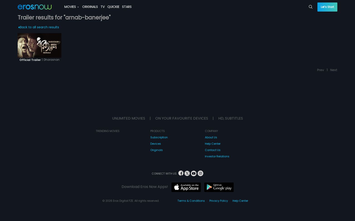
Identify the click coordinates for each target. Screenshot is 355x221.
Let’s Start (327, 7)
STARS (127, 7)
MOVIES (71, 7)
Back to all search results (38, 27)
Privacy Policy (218, 201)
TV (103, 7)
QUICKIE (113, 7)
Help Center (213, 144)
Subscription (159, 137)
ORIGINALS (90, 7)
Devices (155, 144)
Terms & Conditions (191, 201)
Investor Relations (217, 156)
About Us (211, 137)
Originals (156, 150)
